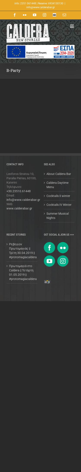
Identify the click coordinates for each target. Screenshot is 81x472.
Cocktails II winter (58, 196)
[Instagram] (62, 261)
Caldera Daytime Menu (57, 185)
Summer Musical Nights (57, 216)
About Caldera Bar (58, 174)
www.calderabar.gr (19, 208)
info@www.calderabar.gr (40, 7)
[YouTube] (49, 261)
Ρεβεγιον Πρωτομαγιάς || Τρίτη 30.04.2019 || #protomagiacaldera (22, 250)
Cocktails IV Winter (58, 204)
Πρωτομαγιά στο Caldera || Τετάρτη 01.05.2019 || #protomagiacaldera (22, 272)
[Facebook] (49, 247)
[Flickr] (62, 247)
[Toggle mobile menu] (72, 26)
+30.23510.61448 (18, 191)
